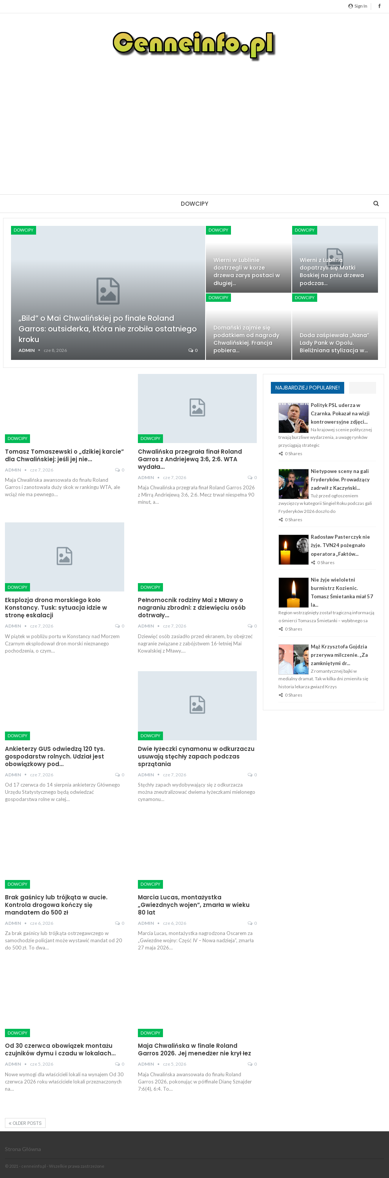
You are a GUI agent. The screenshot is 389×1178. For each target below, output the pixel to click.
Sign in (357, 6)
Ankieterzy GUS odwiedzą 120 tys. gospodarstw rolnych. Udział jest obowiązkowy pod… (55, 756)
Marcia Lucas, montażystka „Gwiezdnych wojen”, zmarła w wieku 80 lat (194, 904)
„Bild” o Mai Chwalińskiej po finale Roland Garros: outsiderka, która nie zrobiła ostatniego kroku (108, 329)
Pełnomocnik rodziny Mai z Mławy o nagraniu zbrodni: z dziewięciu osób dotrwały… (192, 607)
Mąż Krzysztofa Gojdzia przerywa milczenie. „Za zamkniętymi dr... (339, 654)
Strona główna (23, 1149)
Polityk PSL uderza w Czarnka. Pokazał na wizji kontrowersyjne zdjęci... (340, 413)
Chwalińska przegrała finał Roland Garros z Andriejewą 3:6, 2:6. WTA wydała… (190, 459)
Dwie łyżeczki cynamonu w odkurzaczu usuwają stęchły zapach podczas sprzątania (196, 756)
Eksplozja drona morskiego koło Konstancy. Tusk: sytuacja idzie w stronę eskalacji (56, 607)
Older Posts (25, 1123)
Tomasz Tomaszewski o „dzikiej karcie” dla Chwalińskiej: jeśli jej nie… (64, 455)
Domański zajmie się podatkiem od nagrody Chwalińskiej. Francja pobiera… (246, 339)
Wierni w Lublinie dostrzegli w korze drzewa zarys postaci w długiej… (246, 271)
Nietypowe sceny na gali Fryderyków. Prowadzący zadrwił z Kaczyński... (340, 479)
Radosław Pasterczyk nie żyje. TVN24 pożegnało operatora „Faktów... (340, 545)
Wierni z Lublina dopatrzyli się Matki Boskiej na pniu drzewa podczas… (332, 271)
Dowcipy (194, 204)
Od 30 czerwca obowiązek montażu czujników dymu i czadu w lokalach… (60, 1049)
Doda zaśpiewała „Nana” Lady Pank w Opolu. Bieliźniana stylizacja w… (334, 342)
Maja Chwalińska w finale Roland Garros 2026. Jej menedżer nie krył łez (194, 1049)
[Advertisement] (194, 122)
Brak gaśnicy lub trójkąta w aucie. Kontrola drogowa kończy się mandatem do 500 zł (56, 904)
